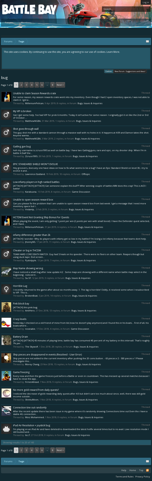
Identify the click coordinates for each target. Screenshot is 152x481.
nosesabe (30, 328)
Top (141, 470)
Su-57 (28, 278)
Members (26, 22)
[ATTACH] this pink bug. (25, 307)
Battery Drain (20, 336)
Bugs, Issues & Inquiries (90, 103)
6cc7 (27, 435)
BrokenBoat (31, 295)
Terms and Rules (124, 476)
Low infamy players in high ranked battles (36, 182)
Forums (9, 22)
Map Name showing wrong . (28, 268)
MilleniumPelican (34, 103)
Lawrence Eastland (35, 174)
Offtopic (86, 174)
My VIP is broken (22, 111)
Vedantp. (30, 209)
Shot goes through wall (26, 129)
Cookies (108, 71)
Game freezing (21, 372)
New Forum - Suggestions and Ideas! (130, 71)
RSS (147, 470)
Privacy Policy (142, 476)
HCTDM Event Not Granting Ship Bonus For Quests (41, 217)
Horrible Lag (20, 286)
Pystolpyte (30, 260)
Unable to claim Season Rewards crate (34, 93)
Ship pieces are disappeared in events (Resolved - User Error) (47, 354)
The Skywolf (31, 346)
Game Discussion (81, 191)
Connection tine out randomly (30, 407)
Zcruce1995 (31, 156)
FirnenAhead (32, 381)
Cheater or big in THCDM (27, 250)
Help (123, 470)
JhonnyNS (30, 241)
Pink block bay (21, 303)
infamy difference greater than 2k (31, 235)
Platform (16, 9)
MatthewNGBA (33, 120)
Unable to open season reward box (33, 199)
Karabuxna (30, 191)
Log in (146, 2)
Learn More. (113, 52)
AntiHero (30, 310)
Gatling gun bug (22, 146)
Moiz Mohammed (34, 417)
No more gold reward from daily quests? (36, 390)
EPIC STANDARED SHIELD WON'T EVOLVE (35, 164)
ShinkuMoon (31, 399)
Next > (60, 84)
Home (132, 470)
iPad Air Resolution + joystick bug (31, 425)
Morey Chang (32, 364)
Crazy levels (19, 319)
